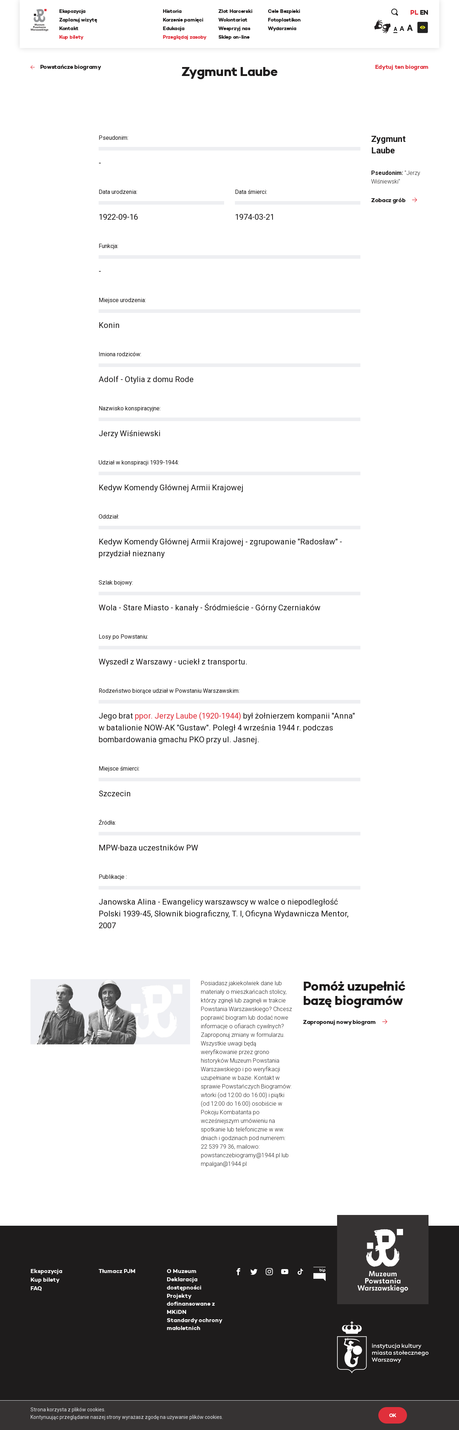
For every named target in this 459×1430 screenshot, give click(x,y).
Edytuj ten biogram (402, 67)
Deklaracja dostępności (184, 1283)
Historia (172, 11)
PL (414, 12)
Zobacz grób (389, 200)
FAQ (36, 1288)
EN (424, 12)
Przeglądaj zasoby (184, 37)
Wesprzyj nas (234, 28)
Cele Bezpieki (284, 11)
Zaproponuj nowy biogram (340, 1022)
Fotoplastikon (284, 19)
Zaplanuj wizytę (78, 19)
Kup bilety (71, 37)
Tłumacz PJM (117, 1271)
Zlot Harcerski (235, 11)
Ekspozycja (72, 11)
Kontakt (69, 28)
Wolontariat (232, 19)
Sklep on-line (233, 37)
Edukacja (174, 28)
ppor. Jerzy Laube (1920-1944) (188, 715)
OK (392, 1415)
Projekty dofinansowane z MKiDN (191, 1304)
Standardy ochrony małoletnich (194, 1324)
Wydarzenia (282, 28)
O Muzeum (182, 1271)
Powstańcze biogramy (70, 67)
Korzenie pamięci (183, 19)
